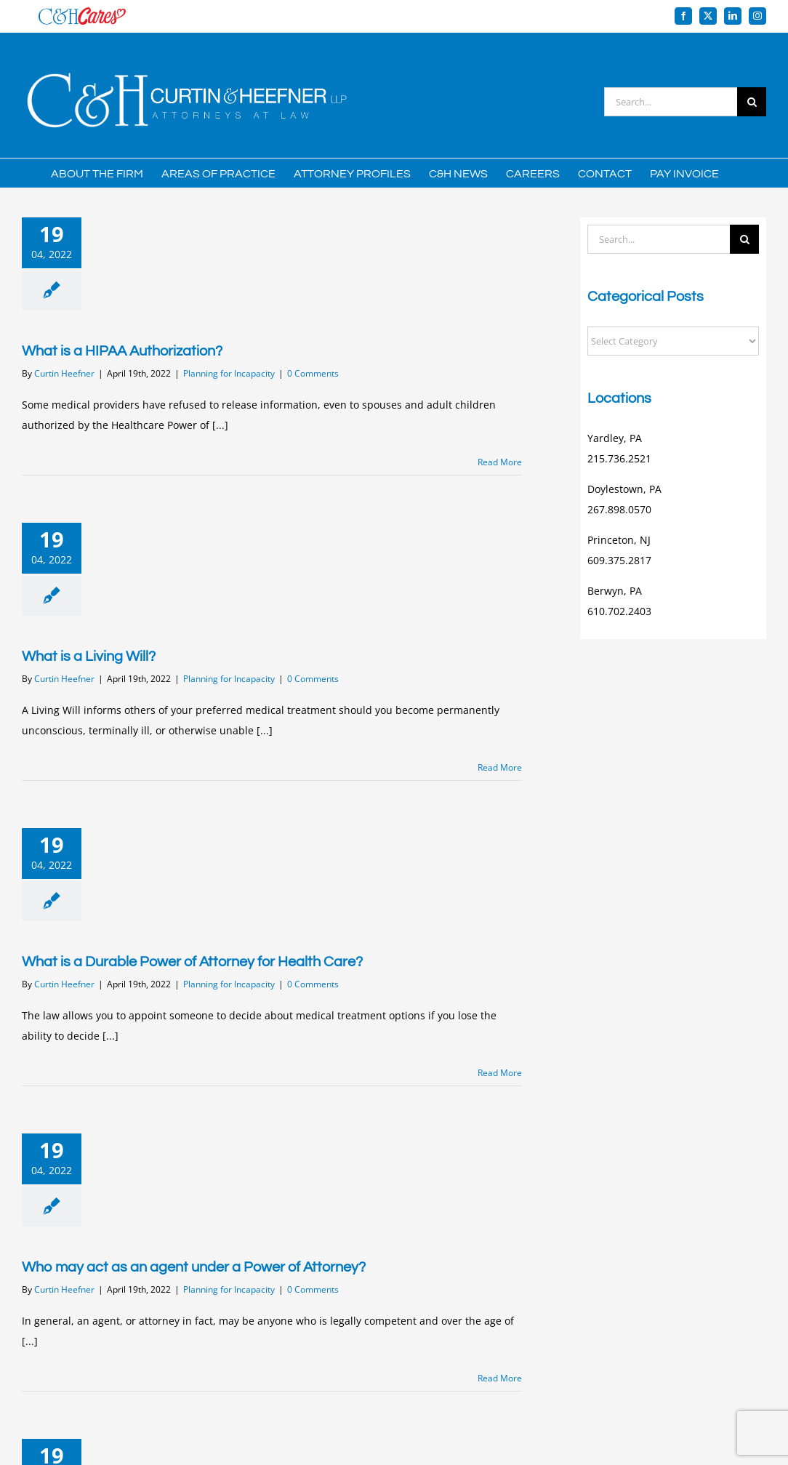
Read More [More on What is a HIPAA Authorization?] (500, 462)
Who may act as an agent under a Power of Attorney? (194, 1267)
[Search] (751, 101)
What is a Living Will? (89, 656)
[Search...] (670, 101)
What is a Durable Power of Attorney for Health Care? (192, 962)
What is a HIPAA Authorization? (122, 351)
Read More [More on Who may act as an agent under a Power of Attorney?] (500, 1378)
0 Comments (313, 373)
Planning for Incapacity (229, 373)
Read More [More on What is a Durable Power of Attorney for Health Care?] (500, 1073)
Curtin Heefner (64, 373)
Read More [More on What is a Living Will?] (500, 767)
